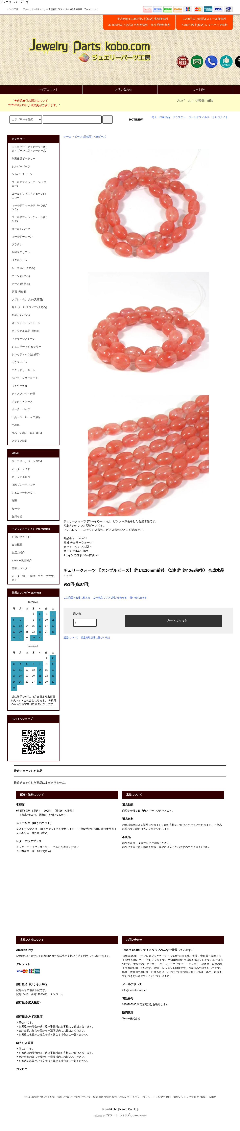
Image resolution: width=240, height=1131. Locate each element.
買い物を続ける (138, 597)
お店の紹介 (18, 552)
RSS (204, 1097)
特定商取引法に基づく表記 (95, 637)
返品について (71, 637)
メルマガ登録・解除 (200, 100)
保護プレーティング (23, 485)
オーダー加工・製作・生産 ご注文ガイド (33, 578)
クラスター (179, 117)
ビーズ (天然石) (83, 136)
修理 (14, 500)
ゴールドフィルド (198, 117)
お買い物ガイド (21, 536)
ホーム (67, 136)
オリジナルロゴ (21, 477)
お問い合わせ (120, 89)
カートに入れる (173, 620)
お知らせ (17, 516)
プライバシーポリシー (140, 1097)
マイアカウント (44, 89)
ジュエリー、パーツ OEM (27, 461)
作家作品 (164, 117)
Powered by (119, 1116)
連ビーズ (100, 136)
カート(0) (195, 89)
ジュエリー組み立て (23, 492)
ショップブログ (190, 1097)
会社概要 (17, 544)
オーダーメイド (21, 469)
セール (16, 508)
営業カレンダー (21, 568)
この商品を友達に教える (77, 597)
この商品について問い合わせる (110, 597)
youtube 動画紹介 (22, 560)
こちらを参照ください (66, 847)
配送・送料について (61, 1097)
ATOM (212, 1097)
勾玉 (154, 117)
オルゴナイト (220, 117)
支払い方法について (35, 1097)
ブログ (180, 100)
